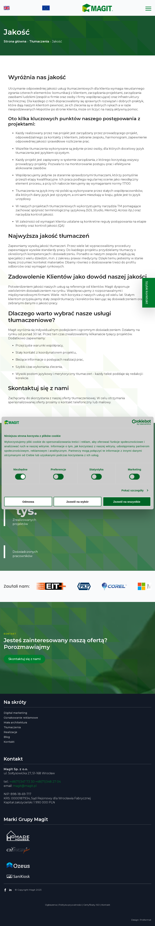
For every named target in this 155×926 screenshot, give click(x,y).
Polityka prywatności (70, 904)
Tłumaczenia (39, 41)
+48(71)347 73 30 (22, 781)
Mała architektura (15, 722)
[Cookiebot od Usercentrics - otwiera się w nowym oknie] (134, 422)
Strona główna (15, 41)
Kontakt (9, 741)
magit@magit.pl (25, 786)
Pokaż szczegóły (132, 490)
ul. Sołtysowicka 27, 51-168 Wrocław (29, 773)
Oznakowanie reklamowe (21, 717)
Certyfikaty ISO (91, 904)
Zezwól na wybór (77, 501)
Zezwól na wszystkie (126, 501)
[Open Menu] (148, 9)
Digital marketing (15, 713)
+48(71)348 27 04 (48, 781)
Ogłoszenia (51, 904)
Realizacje (10, 732)
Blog (7, 737)
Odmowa (28, 501)
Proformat (145, 919)
